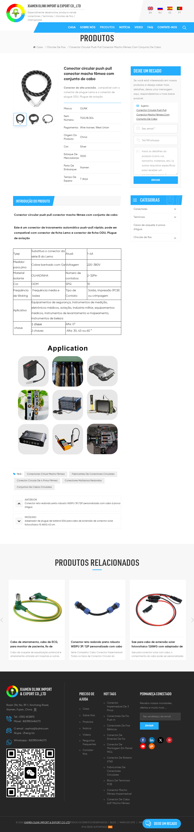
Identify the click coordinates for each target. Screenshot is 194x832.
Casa (72, 27)
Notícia (124, 27)
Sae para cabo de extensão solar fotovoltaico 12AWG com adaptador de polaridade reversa (157, 645)
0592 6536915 (27, 717)
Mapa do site (127, 822)
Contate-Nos (167, 27)
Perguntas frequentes (89, 742)
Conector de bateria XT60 (119, 760)
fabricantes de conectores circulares (93, 474)
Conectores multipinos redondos (83, 480)
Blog (113, 822)
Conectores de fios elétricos (118, 727)
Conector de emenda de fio (116, 737)
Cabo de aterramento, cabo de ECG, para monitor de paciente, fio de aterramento (34, 645)
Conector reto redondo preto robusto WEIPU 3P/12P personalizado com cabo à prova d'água (96, 645)
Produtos (107, 27)
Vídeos (87, 735)
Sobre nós (87, 27)
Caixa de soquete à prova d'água (149, 227)
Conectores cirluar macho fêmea (46, 474)
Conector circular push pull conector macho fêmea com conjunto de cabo (115, 47)
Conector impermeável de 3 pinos (118, 707)
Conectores (140, 209)
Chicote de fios (143, 237)
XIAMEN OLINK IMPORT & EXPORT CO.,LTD (36, 691)
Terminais (139, 217)
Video (139, 27)
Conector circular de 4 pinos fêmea (37, 480)
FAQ (150, 27)
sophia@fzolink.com (36, 728)
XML (141, 822)
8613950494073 (31, 721)
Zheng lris (28, 733)
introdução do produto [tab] (33, 201)
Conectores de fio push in (118, 718)
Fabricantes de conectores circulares (116, 771)
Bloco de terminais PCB (118, 782)
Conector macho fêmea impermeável (119, 792)
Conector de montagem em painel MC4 (119, 748)
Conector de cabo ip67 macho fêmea (118, 801)
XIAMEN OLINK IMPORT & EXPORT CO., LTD (54, 6)
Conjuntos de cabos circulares (34, 487)
